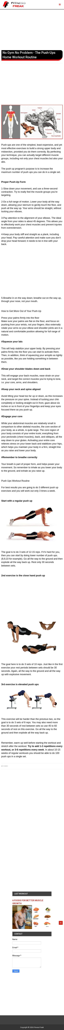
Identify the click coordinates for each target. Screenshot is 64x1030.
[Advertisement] (32, 29)
